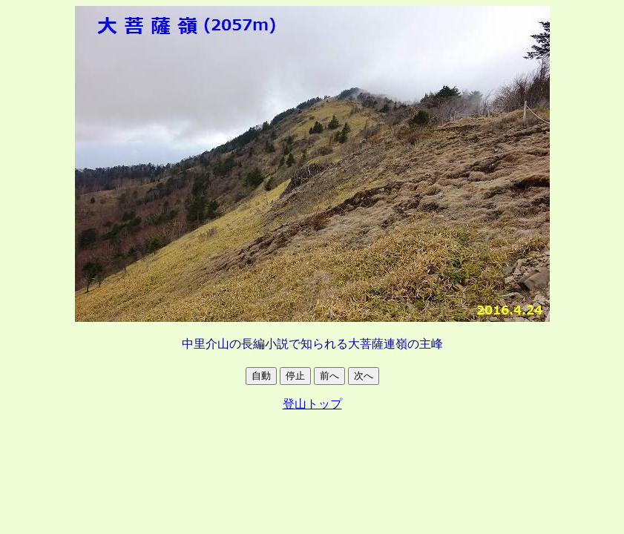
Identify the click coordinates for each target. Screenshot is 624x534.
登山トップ (312, 404)
